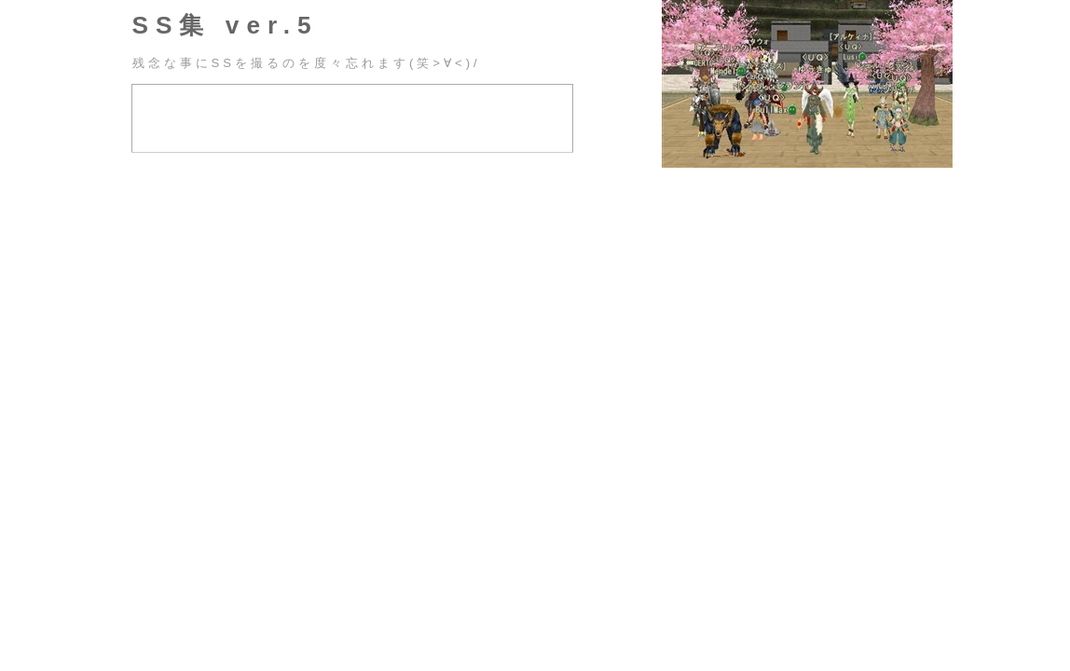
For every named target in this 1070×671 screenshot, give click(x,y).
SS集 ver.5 (225, 25)
